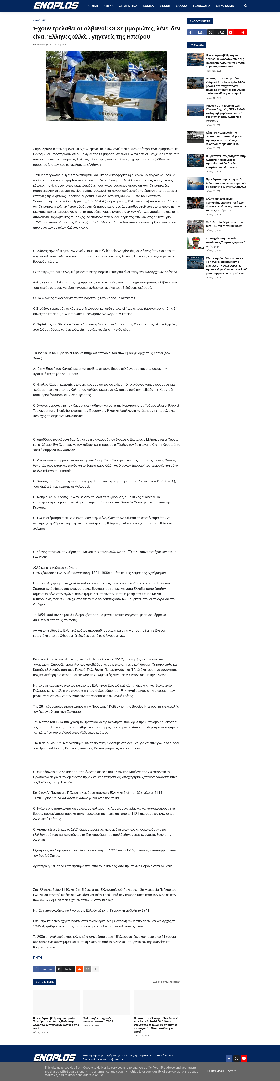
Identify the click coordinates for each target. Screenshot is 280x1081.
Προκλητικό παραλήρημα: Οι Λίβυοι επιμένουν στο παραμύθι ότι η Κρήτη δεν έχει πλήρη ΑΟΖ (226, 183)
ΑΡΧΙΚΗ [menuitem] (93, 5)
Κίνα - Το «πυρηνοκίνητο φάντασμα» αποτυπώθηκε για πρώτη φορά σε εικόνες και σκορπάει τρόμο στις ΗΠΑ (224, 138)
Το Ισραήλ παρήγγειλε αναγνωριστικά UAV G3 (98, 1019)
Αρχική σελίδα (40, 20)
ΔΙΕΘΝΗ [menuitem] (165, 5)
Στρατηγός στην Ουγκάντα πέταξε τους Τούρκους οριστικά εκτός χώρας (225, 242)
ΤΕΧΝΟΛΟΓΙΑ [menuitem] (201, 5)
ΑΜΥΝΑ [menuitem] (109, 5)
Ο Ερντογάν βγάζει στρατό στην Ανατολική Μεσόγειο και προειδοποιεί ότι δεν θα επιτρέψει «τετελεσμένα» (226, 161)
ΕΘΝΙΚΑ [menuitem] (148, 5)
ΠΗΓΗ (37, 957)
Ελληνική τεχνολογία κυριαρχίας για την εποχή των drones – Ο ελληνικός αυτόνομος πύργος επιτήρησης (226, 204)
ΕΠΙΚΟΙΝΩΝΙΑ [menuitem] (225, 5)
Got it (232, 1071)
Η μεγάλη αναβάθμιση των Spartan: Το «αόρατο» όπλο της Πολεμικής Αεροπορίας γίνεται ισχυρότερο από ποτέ (56, 1023)
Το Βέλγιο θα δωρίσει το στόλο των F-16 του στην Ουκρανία (225, 223)
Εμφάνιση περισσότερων (167, 981)
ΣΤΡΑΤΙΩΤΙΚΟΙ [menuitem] (128, 5)
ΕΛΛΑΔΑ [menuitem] (181, 5)
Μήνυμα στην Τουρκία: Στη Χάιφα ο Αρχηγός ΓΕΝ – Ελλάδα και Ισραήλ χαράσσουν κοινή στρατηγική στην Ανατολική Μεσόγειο (226, 113)
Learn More (215, 1071)
